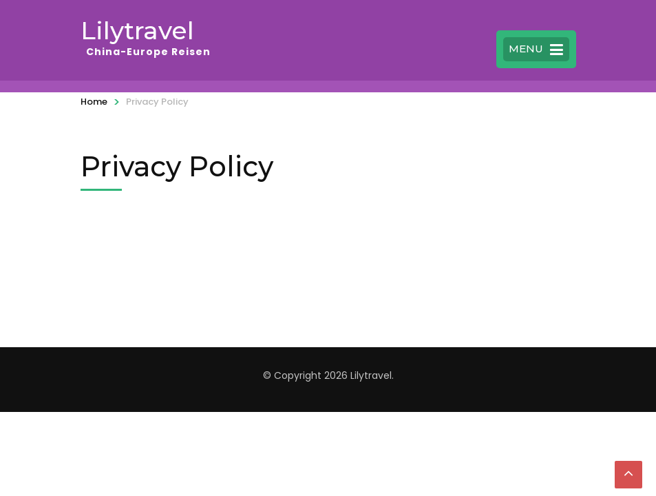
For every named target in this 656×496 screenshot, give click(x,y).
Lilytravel (137, 30)
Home (94, 101)
